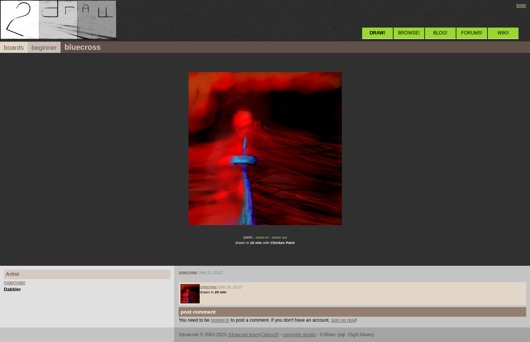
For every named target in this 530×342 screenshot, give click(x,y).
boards (14, 47)
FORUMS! (471, 33)
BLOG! (440, 33)
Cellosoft (270, 334)
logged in (220, 320)
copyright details (299, 334)
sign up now (343, 320)
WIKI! (503, 33)
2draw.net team (243, 334)
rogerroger (14, 282)
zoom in (262, 237)
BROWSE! (409, 33)
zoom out (279, 237)
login (521, 5)
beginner (44, 47)
